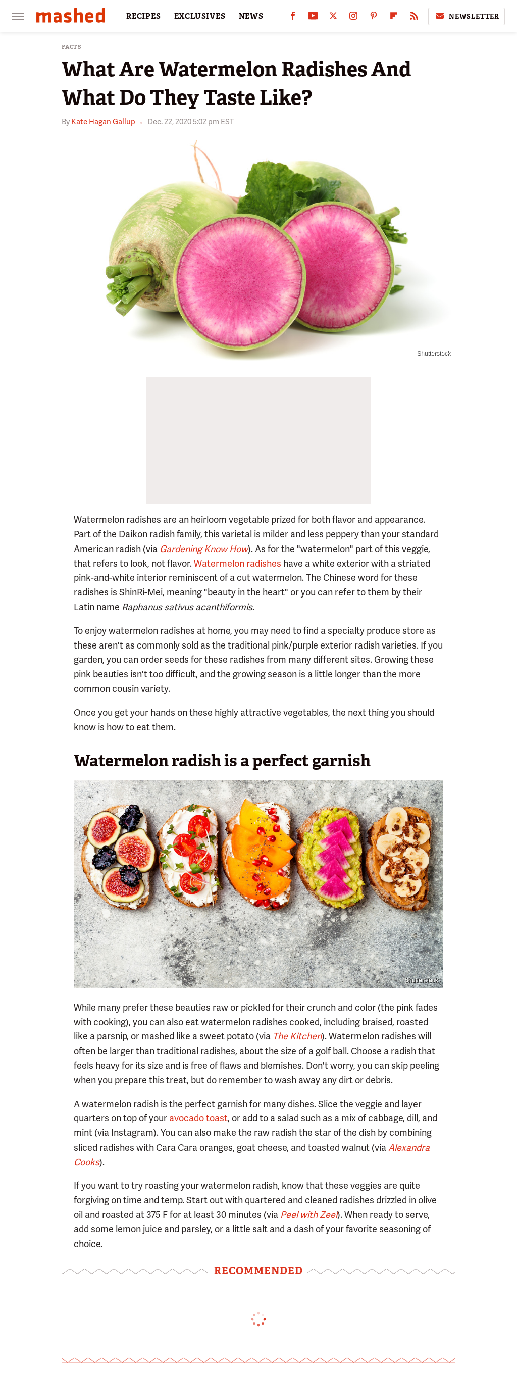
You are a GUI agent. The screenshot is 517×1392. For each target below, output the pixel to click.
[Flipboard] (394, 18)
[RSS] (414, 18)
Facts (72, 47)
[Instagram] (353, 18)
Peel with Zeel (308, 1214)
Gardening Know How (204, 549)
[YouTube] (313, 18)
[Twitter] (333, 18)
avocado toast (198, 1118)
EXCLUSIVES (200, 16)
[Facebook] (293, 18)
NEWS (251, 16)
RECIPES (143, 16)
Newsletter (466, 16)
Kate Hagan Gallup (103, 122)
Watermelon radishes (237, 563)
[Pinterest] (374, 18)
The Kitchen (297, 1036)
